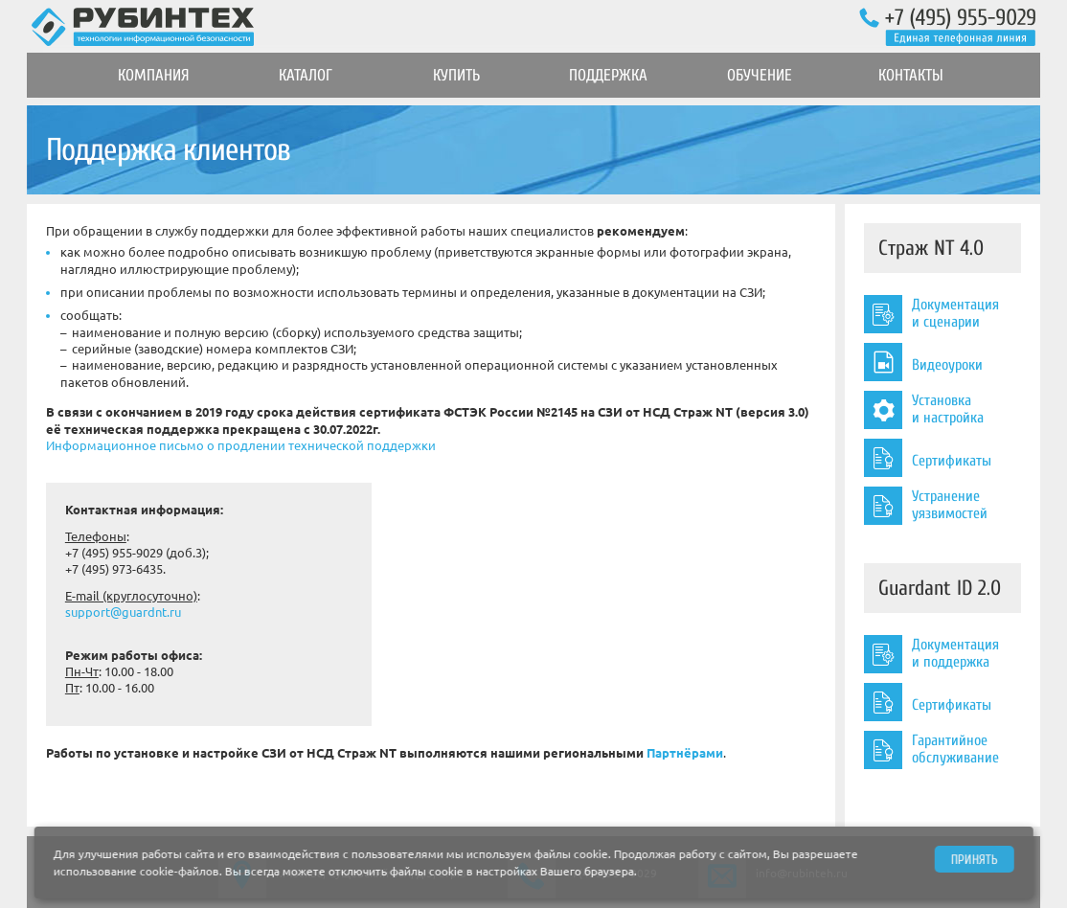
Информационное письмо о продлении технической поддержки (241, 445)
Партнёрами (685, 753)
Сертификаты (927, 458)
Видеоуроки (923, 362)
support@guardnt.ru (123, 612)
